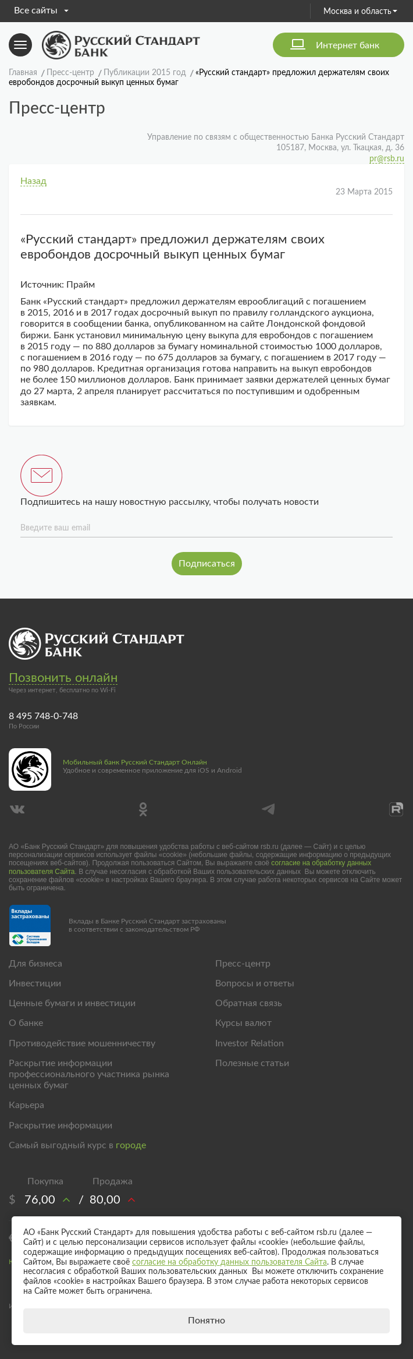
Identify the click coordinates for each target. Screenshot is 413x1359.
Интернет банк (347, 45)
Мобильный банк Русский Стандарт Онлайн (135, 762)
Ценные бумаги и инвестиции (72, 1003)
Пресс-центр (242, 963)
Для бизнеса (35, 963)
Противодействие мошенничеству (82, 1043)
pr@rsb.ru (386, 159)
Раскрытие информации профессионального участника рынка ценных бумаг (89, 1074)
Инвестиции (35, 983)
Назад (33, 181)
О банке (26, 1023)
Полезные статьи (252, 1063)
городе (131, 1145)
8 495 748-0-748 (43, 716)
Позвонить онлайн (63, 677)
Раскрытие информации (60, 1125)
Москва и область (360, 12)
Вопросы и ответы (254, 983)
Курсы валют (243, 1023)
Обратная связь (248, 1003)
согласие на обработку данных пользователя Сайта (229, 1262)
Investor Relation (249, 1043)
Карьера (26, 1105)
